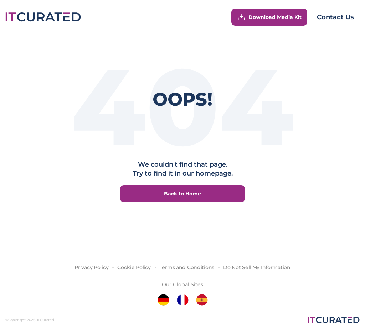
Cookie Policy (133, 267)
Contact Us (335, 17)
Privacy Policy (91, 267)
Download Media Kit (269, 17)
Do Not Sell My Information (257, 267)
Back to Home (182, 193)
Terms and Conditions (187, 267)
